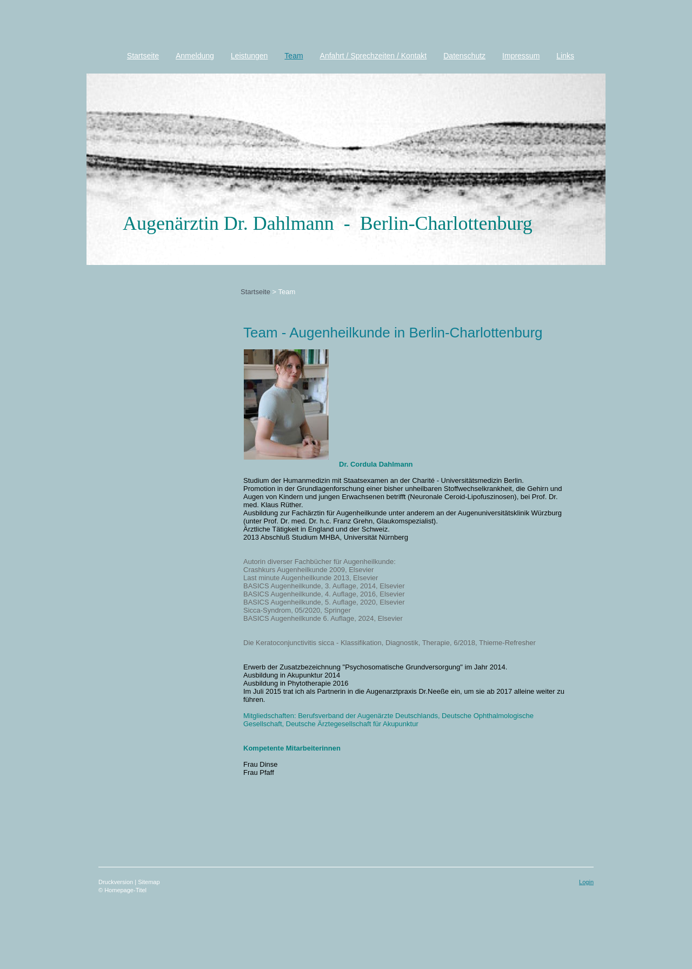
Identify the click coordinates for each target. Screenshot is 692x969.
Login (586, 882)
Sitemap (148, 882)
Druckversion (116, 882)
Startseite (255, 292)
